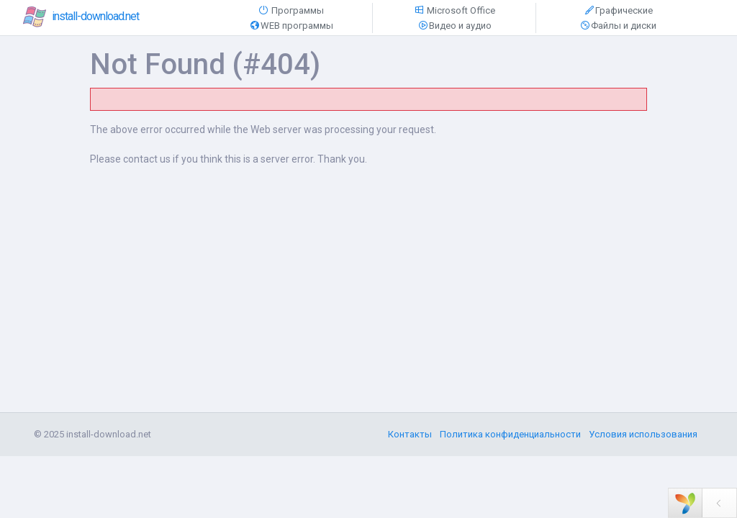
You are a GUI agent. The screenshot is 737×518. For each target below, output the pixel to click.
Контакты (410, 434)
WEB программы (291, 25)
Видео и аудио (454, 25)
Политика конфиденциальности (510, 434)
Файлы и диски (617, 25)
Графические (618, 10)
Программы (291, 10)
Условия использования (643, 434)
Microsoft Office (454, 10)
